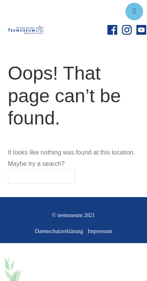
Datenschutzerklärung (59, 231)
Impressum (100, 231)
